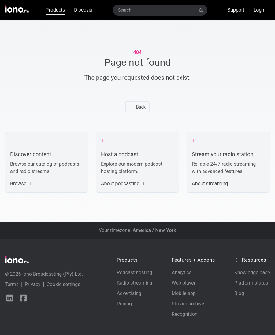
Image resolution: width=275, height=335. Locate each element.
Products (55, 10)
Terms (12, 284)
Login (260, 10)
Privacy (33, 284)
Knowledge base (252, 272)
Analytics (181, 272)
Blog (239, 293)
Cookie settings (63, 284)
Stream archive (188, 304)
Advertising (129, 293)
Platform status (251, 283)
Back (137, 107)
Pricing (124, 304)
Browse (22, 183)
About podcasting (124, 183)
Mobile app (184, 293)
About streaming (213, 183)
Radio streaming (134, 283)
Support (235, 10)
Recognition (185, 314)
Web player (183, 283)
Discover (83, 10)
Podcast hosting (134, 272)
